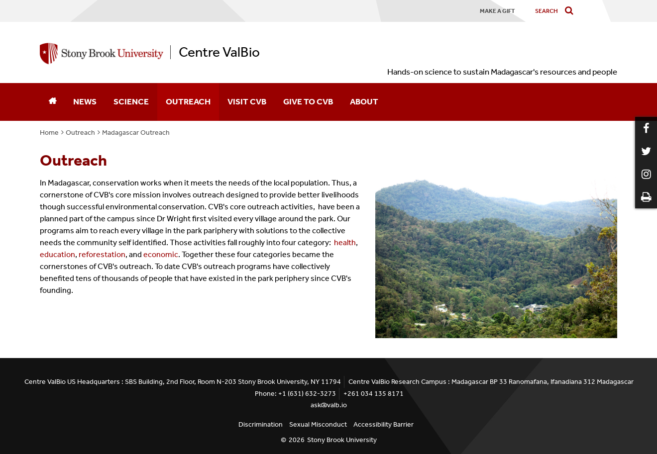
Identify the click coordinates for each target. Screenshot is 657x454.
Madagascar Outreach (136, 132)
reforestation (102, 254)
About (364, 101)
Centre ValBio (219, 52)
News (85, 101)
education (57, 254)
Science (131, 101)
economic (160, 254)
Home (49, 132)
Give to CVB (308, 101)
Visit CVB (246, 101)
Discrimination (260, 424)
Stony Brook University (342, 440)
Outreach (188, 101)
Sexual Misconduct (318, 424)
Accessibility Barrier (383, 424)
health (345, 242)
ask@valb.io (329, 405)
